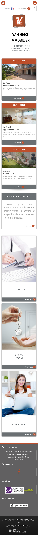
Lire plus (30, 226)
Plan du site (4, 521)
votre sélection (21, 9)
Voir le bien (19, 98)
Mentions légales (12, 521)
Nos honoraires (20, 521)
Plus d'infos (30, 299)
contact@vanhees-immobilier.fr (20, 48)
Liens (26, 521)
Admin (29, 521)
